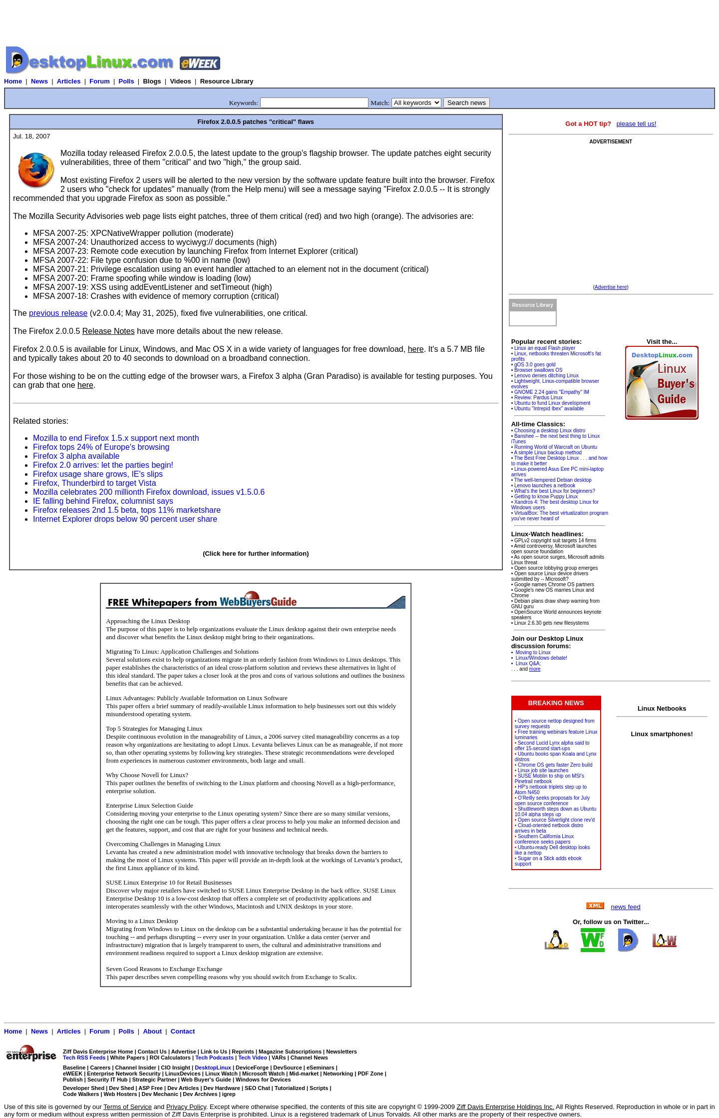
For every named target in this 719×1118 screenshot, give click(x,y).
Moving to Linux (532, 652)
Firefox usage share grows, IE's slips (98, 474)
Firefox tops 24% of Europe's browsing (101, 447)
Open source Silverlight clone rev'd (556, 820)
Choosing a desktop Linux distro (549, 430)
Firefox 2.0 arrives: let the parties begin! (103, 465)
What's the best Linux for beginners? (554, 491)
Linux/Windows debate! (540, 658)
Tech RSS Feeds (84, 1058)
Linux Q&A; (527, 663)
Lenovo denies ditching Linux (546, 375)
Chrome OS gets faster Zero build (555, 765)
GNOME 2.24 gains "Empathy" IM (551, 392)
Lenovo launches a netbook (544, 485)
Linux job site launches (543, 770)
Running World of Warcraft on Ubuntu (555, 447)
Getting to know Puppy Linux (546, 496)
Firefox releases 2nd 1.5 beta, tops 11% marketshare (127, 510)
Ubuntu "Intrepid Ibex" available (549, 408)
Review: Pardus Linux (538, 397)
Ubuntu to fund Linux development (552, 403)
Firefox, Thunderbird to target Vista (94, 483)
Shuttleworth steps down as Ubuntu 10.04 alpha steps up (556, 811)
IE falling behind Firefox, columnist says (103, 501)
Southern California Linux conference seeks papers (544, 839)
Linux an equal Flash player (544, 348)
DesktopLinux (213, 1068)
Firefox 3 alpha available (76, 456)
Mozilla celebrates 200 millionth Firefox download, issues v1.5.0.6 (149, 492)
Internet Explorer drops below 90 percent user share (125, 519)
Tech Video (252, 1058)
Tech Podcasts (214, 1058)
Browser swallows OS (538, 370)
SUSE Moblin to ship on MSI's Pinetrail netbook (549, 778)
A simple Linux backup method (548, 452)
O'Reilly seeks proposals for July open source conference (552, 800)
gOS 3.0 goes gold (535, 364)
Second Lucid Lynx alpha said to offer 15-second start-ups (552, 745)
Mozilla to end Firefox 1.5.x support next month (116, 438)
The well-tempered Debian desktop (553, 480)
